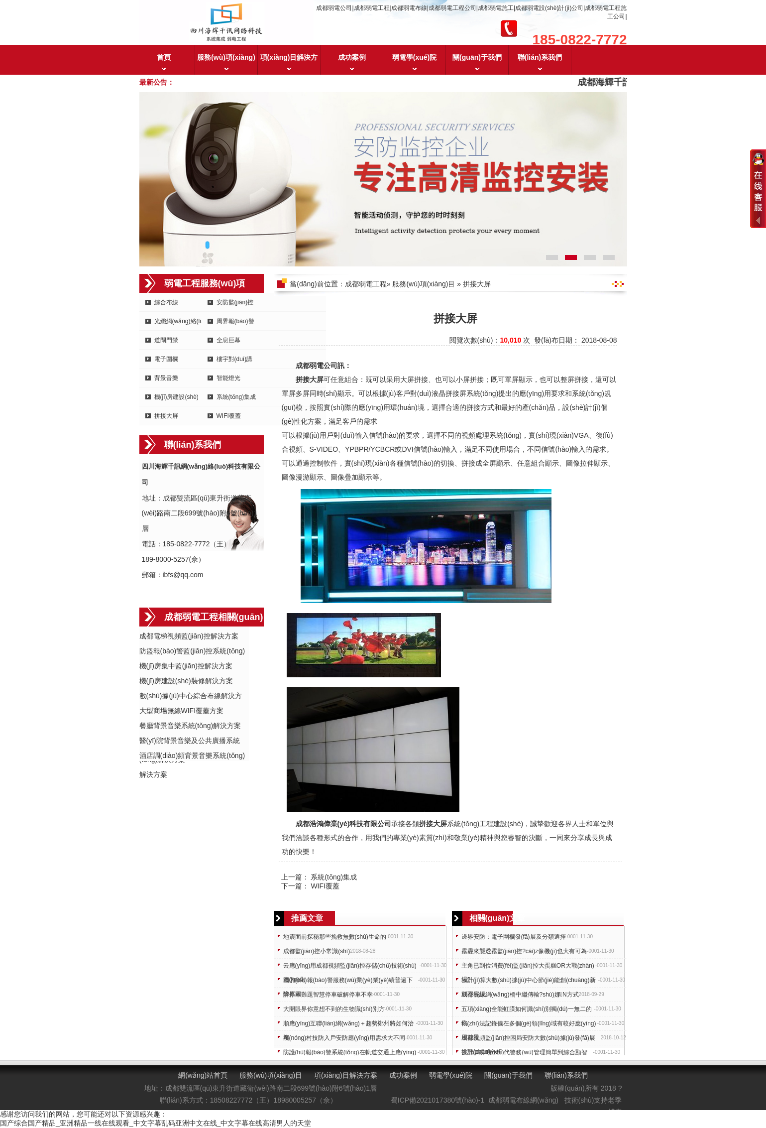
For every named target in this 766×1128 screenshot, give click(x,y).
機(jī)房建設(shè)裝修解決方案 (186, 681)
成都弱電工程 (366, 284)
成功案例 (352, 57)
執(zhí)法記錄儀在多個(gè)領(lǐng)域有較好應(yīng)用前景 (528, 1025)
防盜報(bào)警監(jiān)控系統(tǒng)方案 (192, 651)
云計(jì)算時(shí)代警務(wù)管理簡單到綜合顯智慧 (524, 1054)
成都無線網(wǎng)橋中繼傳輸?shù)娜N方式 (520, 994)
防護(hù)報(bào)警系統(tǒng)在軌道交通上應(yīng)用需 (350, 1054)
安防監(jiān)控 (235, 302)
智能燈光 (228, 378)
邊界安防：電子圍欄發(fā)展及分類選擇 (513, 936)
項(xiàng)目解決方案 (289, 64)
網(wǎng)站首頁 (202, 1075)
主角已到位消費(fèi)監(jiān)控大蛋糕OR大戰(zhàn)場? (527, 967)
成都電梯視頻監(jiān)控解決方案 (188, 636)
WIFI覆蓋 (229, 415)
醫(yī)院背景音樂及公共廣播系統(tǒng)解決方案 (189, 741)
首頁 (164, 57)
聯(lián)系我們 (540, 57)
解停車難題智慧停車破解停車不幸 (328, 994)
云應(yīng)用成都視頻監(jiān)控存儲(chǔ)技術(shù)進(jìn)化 (350, 967)
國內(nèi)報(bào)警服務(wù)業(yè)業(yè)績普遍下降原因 (348, 982)
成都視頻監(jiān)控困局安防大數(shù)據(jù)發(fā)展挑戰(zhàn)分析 (528, 1039)
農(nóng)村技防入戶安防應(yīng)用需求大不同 (344, 1037)
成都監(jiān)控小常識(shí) (316, 951)
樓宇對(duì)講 (235, 359)
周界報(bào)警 (235, 321)
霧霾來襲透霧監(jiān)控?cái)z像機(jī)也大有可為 (524, 951)
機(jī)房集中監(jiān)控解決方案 (185, 666)
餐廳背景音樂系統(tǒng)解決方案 (190, 726)
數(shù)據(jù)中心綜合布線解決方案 (190, 696)
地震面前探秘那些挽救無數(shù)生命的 (334, 936)
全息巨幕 (228, 340)
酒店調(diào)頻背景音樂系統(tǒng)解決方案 (192, 756)
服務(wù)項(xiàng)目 (226, 64)
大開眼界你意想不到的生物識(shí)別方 (334, 1008)
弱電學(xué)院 (414, 57)
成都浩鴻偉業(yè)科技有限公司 (344, 824)
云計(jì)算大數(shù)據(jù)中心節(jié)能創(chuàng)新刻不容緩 (528, 982)
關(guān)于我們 (477, 57)
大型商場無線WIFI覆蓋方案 (181, 711)
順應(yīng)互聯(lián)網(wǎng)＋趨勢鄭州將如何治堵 (348, 1025)
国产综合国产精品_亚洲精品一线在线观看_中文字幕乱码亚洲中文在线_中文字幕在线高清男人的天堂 (155, 1123)
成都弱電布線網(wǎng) (523, 1100)
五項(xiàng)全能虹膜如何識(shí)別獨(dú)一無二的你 (526, 1010)
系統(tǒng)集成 (236, 396)
